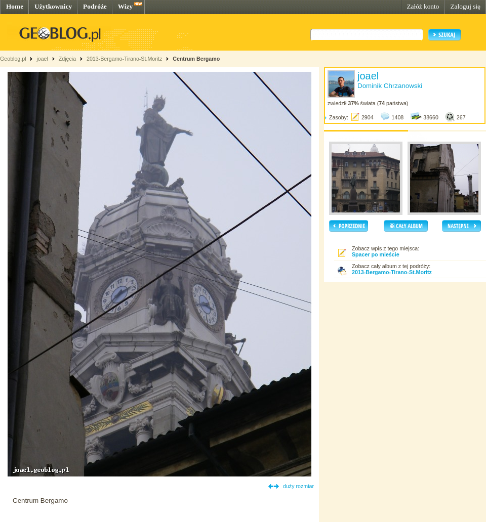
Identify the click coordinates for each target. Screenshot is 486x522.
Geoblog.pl (13, 59)
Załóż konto (423, 6)
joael (42, 59)
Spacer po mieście (375, 254)
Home (14, 6)
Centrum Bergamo (196, 59)
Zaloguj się (465, 6)
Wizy (125, 6)
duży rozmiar (298, 486)
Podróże (95, 6)
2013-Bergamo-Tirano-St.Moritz (124, 59)
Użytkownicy (53, 6)
